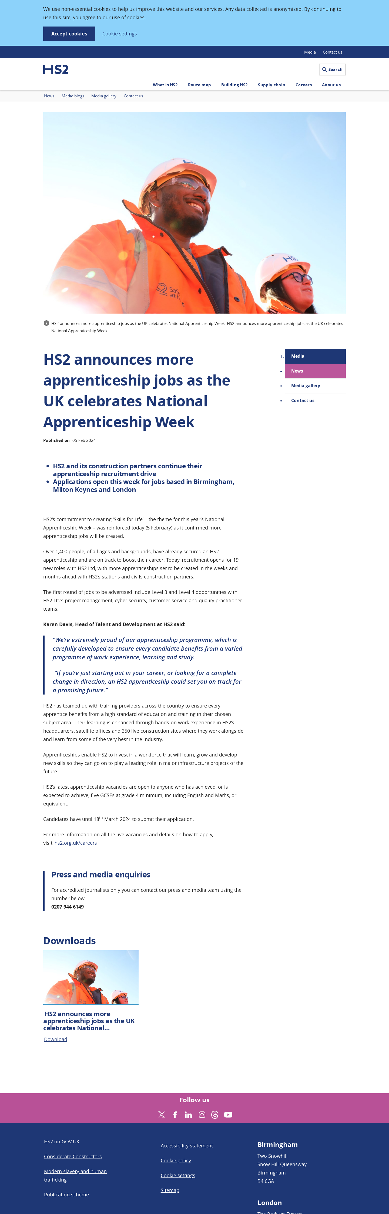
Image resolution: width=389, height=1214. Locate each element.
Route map (199, 85)
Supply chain (271, 85)
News (297, 371)
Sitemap (170, 1190)
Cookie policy (176, 1160)
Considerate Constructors (73, 1156)
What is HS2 (165, 85)
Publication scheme (66, 1194)
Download (55, 1039)
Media (310, 52)
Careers (304, 85)
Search (332, 69)
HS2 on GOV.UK (61, 1141)
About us (331, 85)
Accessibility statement (187, 1145)
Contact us (332, 52)
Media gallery (305, 386)
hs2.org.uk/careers (76, 843)
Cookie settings (119, 33)
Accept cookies (69, 33)
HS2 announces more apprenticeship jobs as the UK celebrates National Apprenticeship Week (89, 1024)
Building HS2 (234, 85)
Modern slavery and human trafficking (75, 1175)
